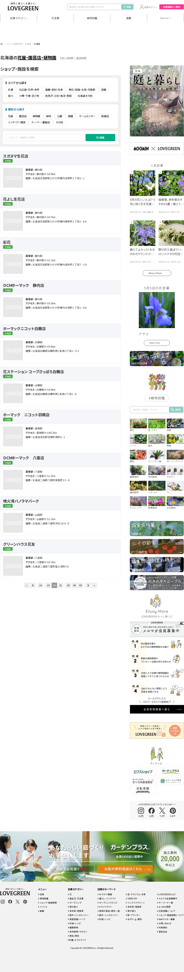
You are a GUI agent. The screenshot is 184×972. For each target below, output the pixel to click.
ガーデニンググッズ (107, 902)
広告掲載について (166, 910)
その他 (59, 122)
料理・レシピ (74, 923)
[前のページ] (32, 585)
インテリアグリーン (135, 902)
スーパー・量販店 (40, 122)
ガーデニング (75, 902)
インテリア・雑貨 (16, 122)
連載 (128, 18)
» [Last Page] (94, 585)
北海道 (28, 43)
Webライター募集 (166, 919)
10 (40, 585)
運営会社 (162, 931)
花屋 (10, 116)
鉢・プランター (133, 914)
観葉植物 (73, 927)
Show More (155, 273)
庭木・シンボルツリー (78, 914)
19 (48, 585)
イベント (43, 906)
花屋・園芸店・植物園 (36, 57)
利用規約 (162, 927)
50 (80, 585)
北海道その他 (85, 96)
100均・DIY (131, 898)
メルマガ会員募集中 (167, 898)
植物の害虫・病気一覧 (109, 910)
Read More (154, 342)
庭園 (70, 116)
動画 (41, 910)
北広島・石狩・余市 (29, 89)
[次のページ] (88, 585)
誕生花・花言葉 (76, 898)
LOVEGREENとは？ (166, 894)
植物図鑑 (92, 18)
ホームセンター (87, 116)
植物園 (36, 116)
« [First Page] (26, 585)
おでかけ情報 (105, 894)
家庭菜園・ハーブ (76, 919)
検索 (127, 6)
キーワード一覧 (165, 902)
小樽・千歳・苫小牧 (29, 96)
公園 (59, 116)
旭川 (10, 96)
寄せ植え (73, 906)
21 (60, 585)
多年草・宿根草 (76, 910)
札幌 (10, 89)
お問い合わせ (164, 923)
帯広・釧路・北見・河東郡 (82, 89)
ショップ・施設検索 (13, 43)
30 (68, 585)
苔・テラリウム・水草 (136, 894)
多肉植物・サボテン (77, 931)
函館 (103, 89)
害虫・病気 (73, 935)
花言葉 (55, 18)
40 (74, 585)
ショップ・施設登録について (170, 914)
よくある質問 (163, 906)
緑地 (48, 116)
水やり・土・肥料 (134, 919)
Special (164, 18)
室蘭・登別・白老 (54, 89)
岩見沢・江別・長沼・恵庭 (58, 96)
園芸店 (23, 116)
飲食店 (105, 116)
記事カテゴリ (17, 18)
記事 (41, 894)
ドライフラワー (105, 906)
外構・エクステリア (77, 939)
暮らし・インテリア (107, 898)
